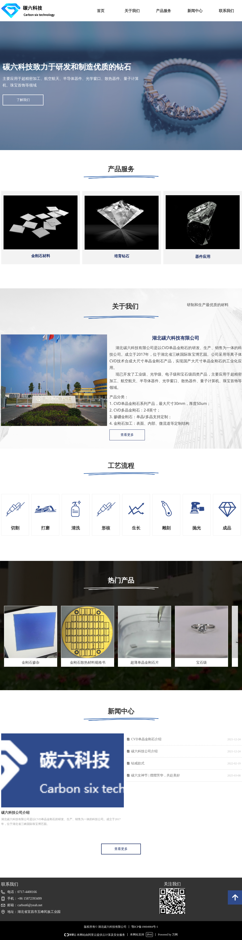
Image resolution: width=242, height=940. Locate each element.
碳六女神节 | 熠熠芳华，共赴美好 (155, 775)
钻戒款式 (137, 763)
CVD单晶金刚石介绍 (146, 739)
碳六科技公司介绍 (144, 751)
